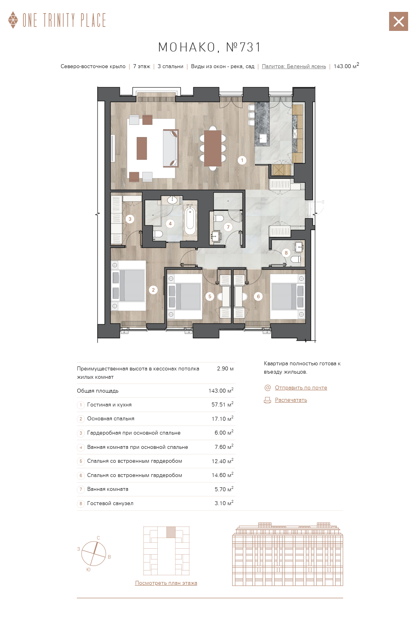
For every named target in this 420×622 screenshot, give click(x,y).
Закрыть (398, 16)
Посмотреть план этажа (166, 583)
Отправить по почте (301, 388)
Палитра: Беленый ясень (294, 66)
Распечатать (291, 400)
